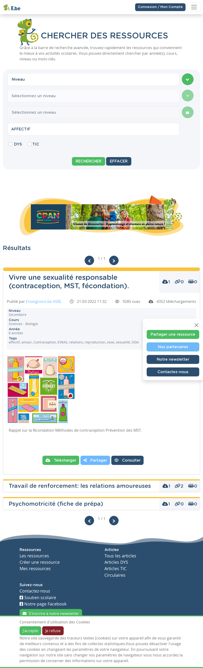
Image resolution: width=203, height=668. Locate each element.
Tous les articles (120, 556)
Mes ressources (35, 568)
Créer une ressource (40, 562)
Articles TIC (115, 568)
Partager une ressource (173, 334)
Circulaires (114, 575)
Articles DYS (116, 562)
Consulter (127, 460)
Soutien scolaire (38, 597)
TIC (35, 144)
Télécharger (61, 460)
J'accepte (30, 630)
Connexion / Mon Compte (160, 6)
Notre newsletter (173, 359)
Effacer (119, 161)
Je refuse (53, 630)
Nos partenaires (173, 347)
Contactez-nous (172, 372)
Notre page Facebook (43, 604)
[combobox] (93, 79)
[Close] (196, 325)
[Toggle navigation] (194, 7)
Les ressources (34, 556)
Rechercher (88, 161)
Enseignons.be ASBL (44, 301)
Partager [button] (95, 460)
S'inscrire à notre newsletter (51, 613)
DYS (18, 144)
